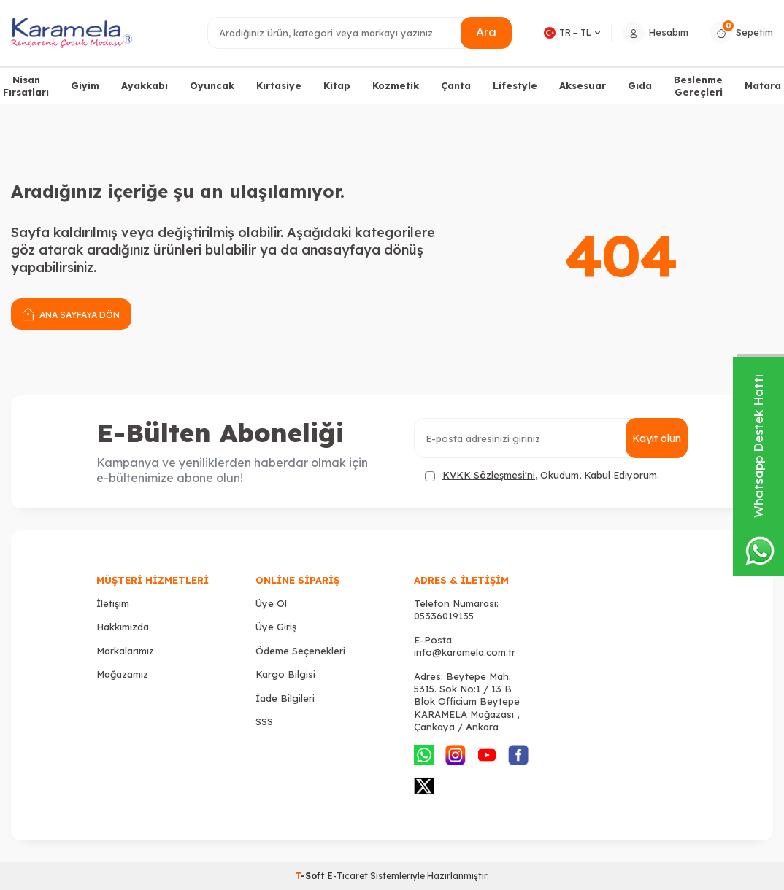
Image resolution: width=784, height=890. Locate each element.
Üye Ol (271, 603)
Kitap (336, 85)
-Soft (311, 875)
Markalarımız (125, 651)
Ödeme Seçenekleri (300, 651)
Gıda (640, 85)
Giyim (85, 85)
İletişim (112, 603)
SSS (264, 721)
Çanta (456, 85)
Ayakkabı (144, 85)
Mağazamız (122, 674)
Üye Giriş (275, 626)
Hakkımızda (122, 626)
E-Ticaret (348, 875)
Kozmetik (395, 85)
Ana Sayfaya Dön (71, 313)
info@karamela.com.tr (464, 652)
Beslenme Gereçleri (698, 86)
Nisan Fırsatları (26, 86)
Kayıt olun (656, 438)
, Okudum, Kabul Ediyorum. (542, 475)
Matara (763, 85)
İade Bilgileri (285, 698)
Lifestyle (515, 85)
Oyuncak (212, 85)
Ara (486, 32)
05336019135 (444, 616)
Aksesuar (582, 85)
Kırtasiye (278, 85)
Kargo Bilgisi (285, 674)
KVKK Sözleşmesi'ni (488, 475)
